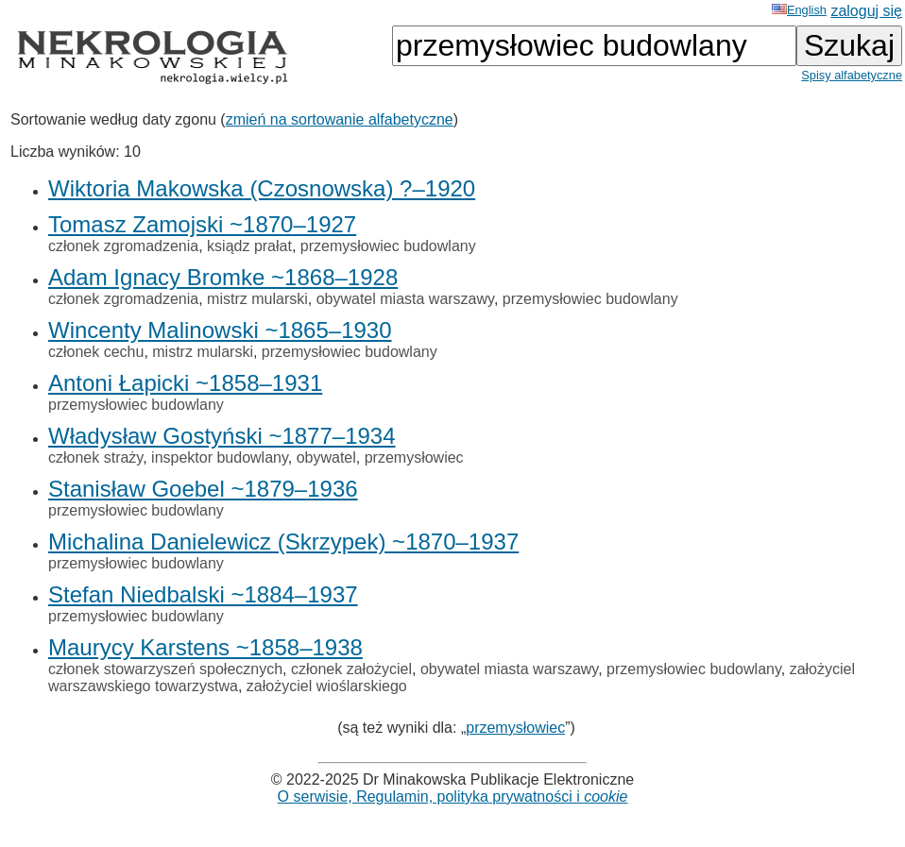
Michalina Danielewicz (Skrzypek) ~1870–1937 (283, 541)
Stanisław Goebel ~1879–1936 (203, 488)
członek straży (95, 457)
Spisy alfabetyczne (851, 75)
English (799, 10)
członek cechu (96, 352)
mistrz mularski (257, 299)
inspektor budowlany (219, 457)
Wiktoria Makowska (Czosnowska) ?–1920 (261, 188)
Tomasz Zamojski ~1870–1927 (202, 224)
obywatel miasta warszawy (405, 299)
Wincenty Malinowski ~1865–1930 (220, 330)
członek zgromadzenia (123, 246)
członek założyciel (351, 669)
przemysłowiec (414, 457)
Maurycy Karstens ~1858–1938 (205, 647)
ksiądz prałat (249, 246)
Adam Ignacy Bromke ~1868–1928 (223, 277)
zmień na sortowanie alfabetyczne (339, 119)
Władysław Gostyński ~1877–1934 (222, 436)
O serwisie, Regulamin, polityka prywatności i (453, 796)
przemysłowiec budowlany (388, 246)
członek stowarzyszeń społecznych (165, 669)
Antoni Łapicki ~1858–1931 (185, 383)
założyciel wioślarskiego (327, 686)
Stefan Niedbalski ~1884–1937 (203, 594)
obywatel (326, 457)
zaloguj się (866, 11)
